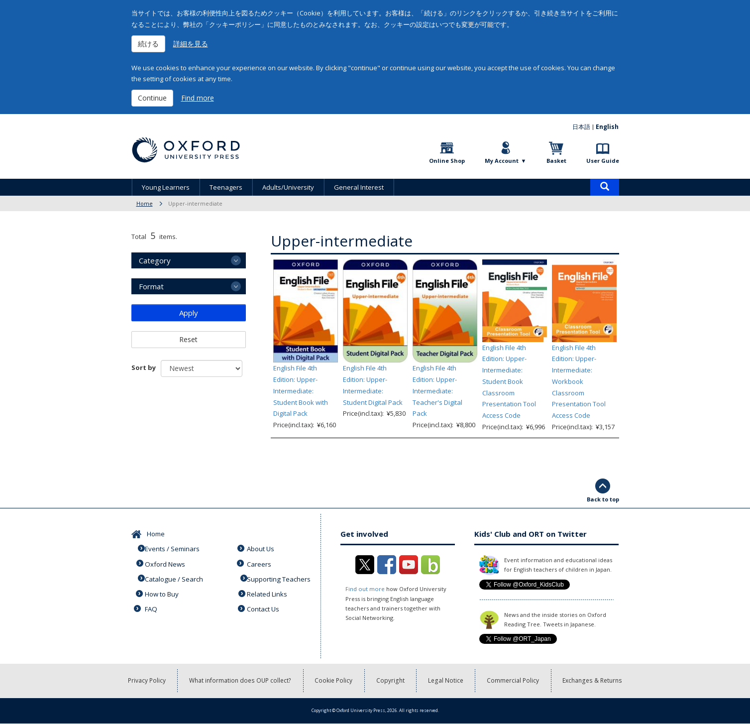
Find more (197, 98)
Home (144, 203)
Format (151, 286)
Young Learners (166, 187)
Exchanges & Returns (593, 681)
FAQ (152, 605)
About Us (262, 547)
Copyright (391, 681)
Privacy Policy (147, 681)
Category (155, 260)
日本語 (582, 126)
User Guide (602, 160)
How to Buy (163, 591)
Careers (260, 562)
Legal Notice (446, 681)
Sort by (143, 367)
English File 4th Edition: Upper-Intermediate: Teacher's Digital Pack (437, 390)
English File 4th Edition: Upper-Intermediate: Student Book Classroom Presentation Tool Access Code (509, 381)
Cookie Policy (334, 681)
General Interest (359, 187)
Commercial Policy (514, 681)
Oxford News (166, 562)
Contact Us (264, 605)
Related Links (268, 591)
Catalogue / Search (175, 576)
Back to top (603, 499)
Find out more (364, 589)
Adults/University (288, 187)
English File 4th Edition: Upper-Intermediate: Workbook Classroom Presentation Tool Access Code (579, 381)
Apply (188, 313)
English (607, 126)
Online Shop (447, 160)
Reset (188, 339)
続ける (148, 43)
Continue (152, 98)
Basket (556, 160)
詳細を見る (190, 43)
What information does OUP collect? (241, 681)
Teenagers (226, 187)
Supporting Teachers (280, 576)
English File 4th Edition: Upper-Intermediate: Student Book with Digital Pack (300, 390)
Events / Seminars (173, 547)
